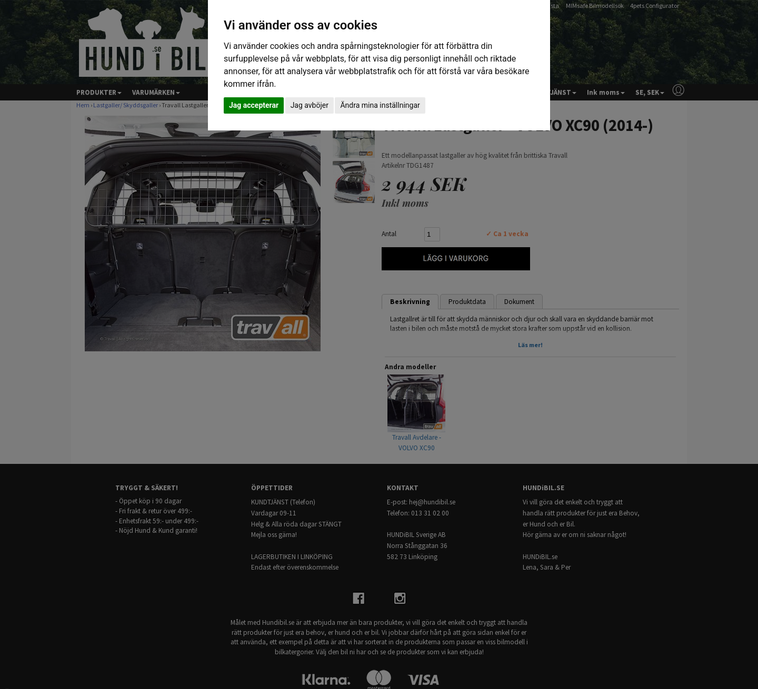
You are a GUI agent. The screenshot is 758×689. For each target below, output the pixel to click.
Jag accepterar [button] (253, 105)
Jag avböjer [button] (309, 105)
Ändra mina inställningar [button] (380, 105)
